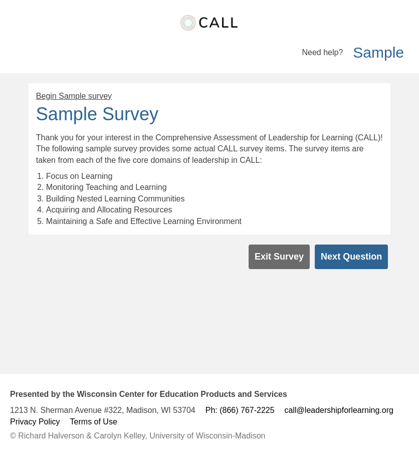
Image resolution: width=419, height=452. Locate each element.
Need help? (322, 52)
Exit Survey (279, 257)
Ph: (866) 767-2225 (240, 410)
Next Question (351, 257)
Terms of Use (93, 421)
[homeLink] (209, 23)
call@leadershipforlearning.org (339, 410)
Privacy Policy (35, 421)
